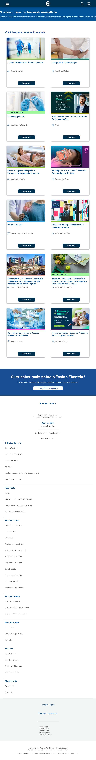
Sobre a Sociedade (12, 448)
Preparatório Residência (14, 544)
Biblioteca (8, 467)
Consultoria (9, 628)
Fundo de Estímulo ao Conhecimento (19, 505)
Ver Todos (9, 640)
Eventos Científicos (12, 581)
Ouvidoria (8, 692)
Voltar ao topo (49, 403)
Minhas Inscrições (12, 672)
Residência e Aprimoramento (16, 550)
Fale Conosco (10, 686)
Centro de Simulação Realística (17, 607)
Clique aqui (43, 727)
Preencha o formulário (48, 388)
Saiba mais (26, 83)
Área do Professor (12, 660)
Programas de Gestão (13, 575)
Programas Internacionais (15, 512)
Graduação (9, 538)
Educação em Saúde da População (18, 499)
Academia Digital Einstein (14, 588)
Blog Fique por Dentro (13, 479)
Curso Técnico (10, 531)
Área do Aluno (10, 654)
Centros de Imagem (12, 601)
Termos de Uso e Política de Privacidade (48, 748)
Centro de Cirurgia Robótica (15, 614)
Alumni (7, 493)
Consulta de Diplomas (13, 666)
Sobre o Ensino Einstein (14, 454)
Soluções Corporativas (14, 634)
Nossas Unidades (11, 460)
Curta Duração (10, 569)
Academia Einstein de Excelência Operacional (22, 473)
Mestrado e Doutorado (13, 563)
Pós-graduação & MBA (13, 556)
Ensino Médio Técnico (13, 525)
